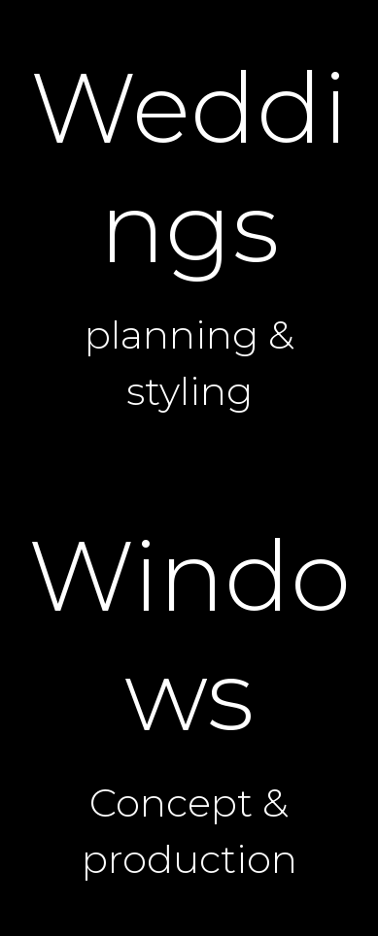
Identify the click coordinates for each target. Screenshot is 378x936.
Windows (189, 635)
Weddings (189, 167)
